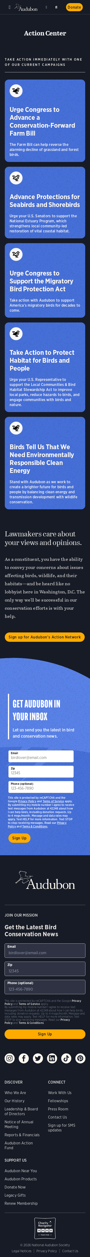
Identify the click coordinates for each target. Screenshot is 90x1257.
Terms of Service (53, 801)
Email (14, 753)
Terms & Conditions (34, 826)
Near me (47, 7)
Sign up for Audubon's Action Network (45, 637)
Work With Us (60, 1093)
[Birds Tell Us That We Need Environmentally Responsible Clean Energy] (45, 463)
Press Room (58, 1109)
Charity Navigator (45, 1226)
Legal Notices (21, 1251)
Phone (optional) (22, 784)
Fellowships (58, 1101)
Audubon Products (21, 1179)
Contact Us (57, 1117)
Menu (9, 7)
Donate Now (15, 1187)
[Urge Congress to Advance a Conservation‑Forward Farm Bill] (45, 121)
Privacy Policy (27, 801)
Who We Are (15, 1093)
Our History (14, 1101)
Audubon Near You (21, 1171)
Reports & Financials (22, 1135)
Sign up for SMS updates (61, 1127)
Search (57, 6)
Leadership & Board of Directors (21, 1111)
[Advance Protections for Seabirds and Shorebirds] (45, 202)
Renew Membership (21, 1203)
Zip (13, 768)
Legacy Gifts (15, 1195)
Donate (74, 7)
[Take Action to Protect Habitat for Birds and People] (45, 367)
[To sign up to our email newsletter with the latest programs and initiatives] (41, 756)
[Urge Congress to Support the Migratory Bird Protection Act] (45, 280)
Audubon (26, 7)
